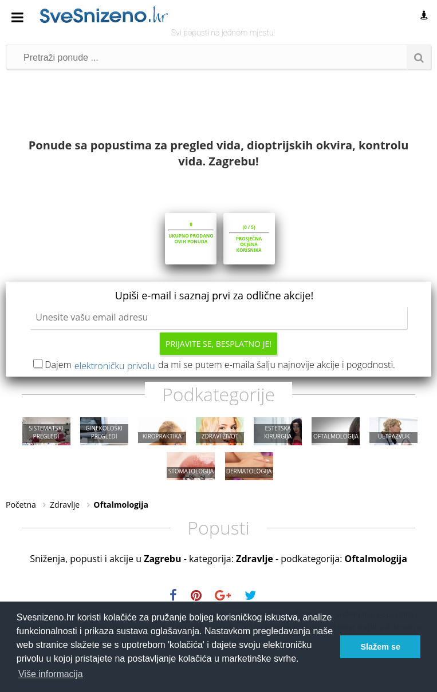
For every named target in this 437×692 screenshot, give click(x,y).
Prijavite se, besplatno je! (218, 343)
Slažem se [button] (380, 646)
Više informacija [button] (50, 674)
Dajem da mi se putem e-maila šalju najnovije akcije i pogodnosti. (220, 364)
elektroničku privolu (114, 365)
